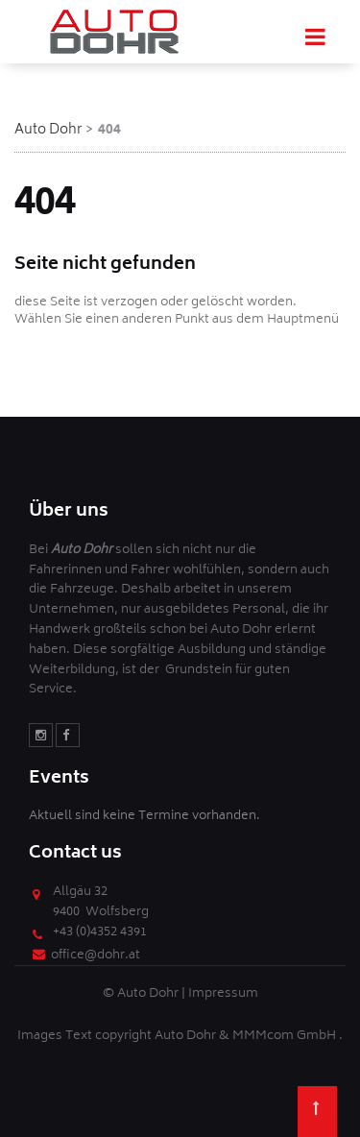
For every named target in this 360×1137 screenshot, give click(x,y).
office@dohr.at (95, 956)
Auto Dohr (48, 130)
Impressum (223, 994)
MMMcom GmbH (285, 1037)
